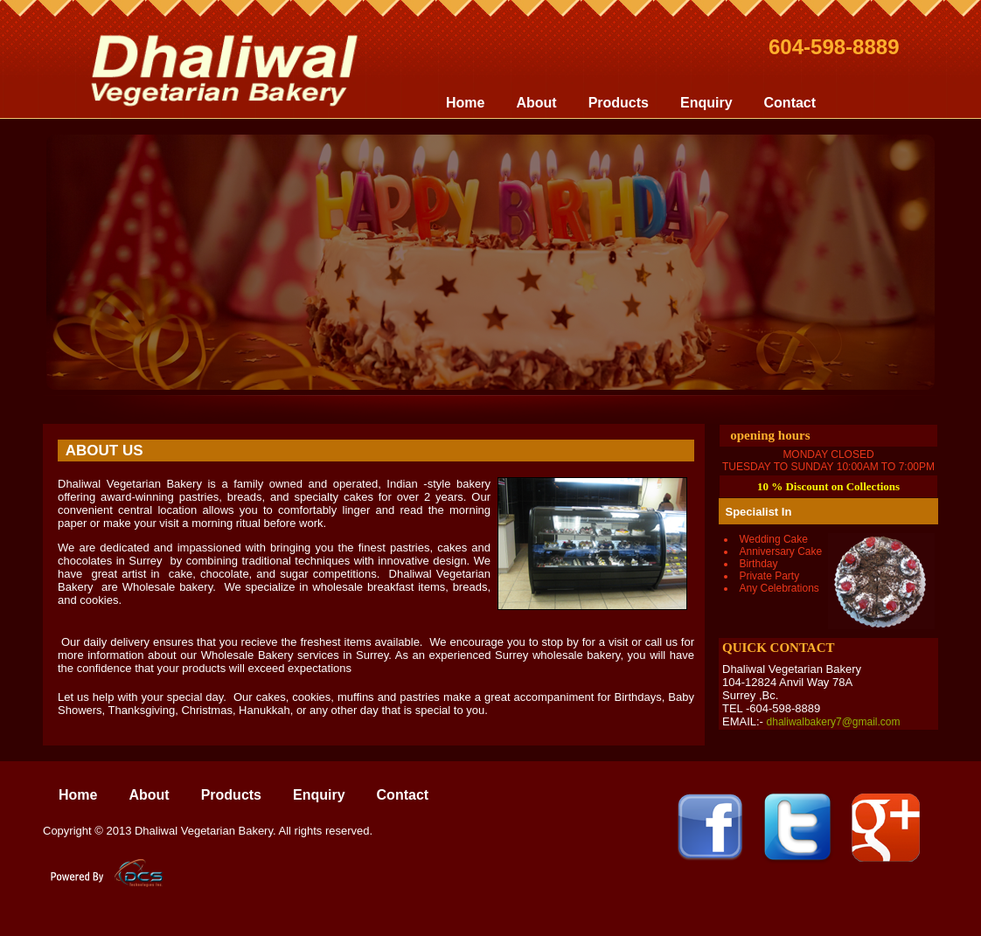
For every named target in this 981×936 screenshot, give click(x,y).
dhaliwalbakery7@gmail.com (834, 722)
